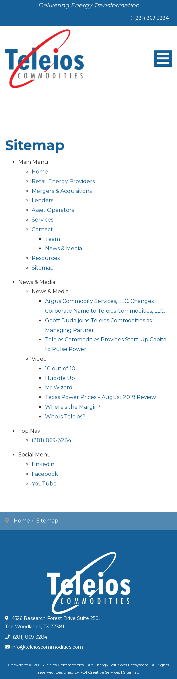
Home (40, 171)
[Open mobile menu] (163, 58)
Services (42, 220)
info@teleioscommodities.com (47, 647)
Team (52, 239)
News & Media (63, 248)
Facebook (45, 474)
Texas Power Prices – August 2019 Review (100, 397)
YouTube (44, 483)
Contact (42, 229)
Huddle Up (60, 378)
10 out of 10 (60, 368)
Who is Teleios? (65, 416)
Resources (46, 258)
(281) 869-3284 (151, 18)
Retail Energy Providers (63, 181)
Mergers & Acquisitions (62, 191)
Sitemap (43, 268)
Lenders (42, 200)
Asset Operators (53, 210)
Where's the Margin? (72, 407)
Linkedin (43, 464)
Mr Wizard (59, 387)
